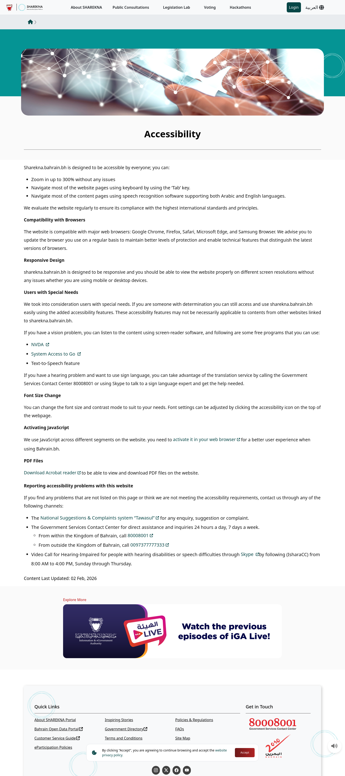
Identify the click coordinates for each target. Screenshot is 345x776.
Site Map (182, 738)
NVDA (38, 344)
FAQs (179, 729)
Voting (210, 7)
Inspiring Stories (119, 719)
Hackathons (240, 7)
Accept (244, 752)
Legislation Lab (176, 7)
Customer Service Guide (57, 738)
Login (294, 7)
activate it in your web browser (204, 439)
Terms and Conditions (123, 738)
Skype (248, 554)
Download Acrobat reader (50, 473)
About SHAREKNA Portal (55, 719)
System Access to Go (53, 354)
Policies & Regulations (194, 719)
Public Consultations (131, 7)
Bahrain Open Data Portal (58, 729)
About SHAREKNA (86, 7)
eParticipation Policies (53, 747)
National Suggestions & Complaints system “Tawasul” (97, 518)
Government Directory (126, 729)
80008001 (138, 535)
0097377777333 (147, 545)
